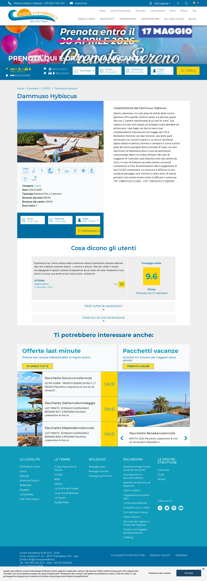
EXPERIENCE (128, 18)
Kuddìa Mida (61, 502)
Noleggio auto (97, 466)
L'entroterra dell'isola (135, 503)
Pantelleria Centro (30, 466)
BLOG (192, 18)
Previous (123, 438)
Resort (161, 479)
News (173, 10)
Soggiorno (20, 75)
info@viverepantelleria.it (41, 559)
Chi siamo (141, 10)
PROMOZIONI (150, 18)
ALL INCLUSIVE (174, 18)
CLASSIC (46, 88)
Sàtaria (58, 484)
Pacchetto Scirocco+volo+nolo (68, 378)
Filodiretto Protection (128, 555)
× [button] (203, 569)
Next (184, 438)
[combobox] (84, 71)
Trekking (128, 537)
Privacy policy (160, 555)
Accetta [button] (189, 573)
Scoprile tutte (37, 366)
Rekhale (24, 476)
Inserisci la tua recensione (103, 319)
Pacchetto (20, 70)
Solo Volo (57, 68)
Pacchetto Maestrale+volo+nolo (69, 428)
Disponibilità (89, 231)
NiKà (57, 479)
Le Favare (60, 497)
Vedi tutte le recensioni (103, 307)
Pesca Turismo (131, 517)
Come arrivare (158, 10)
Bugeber (25, 489)
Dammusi (32, 88)
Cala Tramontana (29, 499)
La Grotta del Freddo (66, 488)
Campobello (27, 494)
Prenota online (138, 366)
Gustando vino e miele (136, 507)
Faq (194, 10)
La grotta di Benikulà (66, 493)
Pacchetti (107, 18)
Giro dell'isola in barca (135, 512)
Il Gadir (58, 474)
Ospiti (164, 71)
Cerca (188, 71)
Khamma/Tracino (29, 480)
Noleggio (58, 73)
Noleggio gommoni (100, 476)
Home (102, 10)
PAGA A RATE (86, 18)
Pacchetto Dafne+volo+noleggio (70, 403)
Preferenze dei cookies (160, 573)
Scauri (23, 471)
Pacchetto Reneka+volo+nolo (152, 433)
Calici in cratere (131, 490)
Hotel (161, 474)
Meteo (184, 10)
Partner (181, 555)
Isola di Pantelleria (120, 10)
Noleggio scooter (99, 471)
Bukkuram (26, 485)
